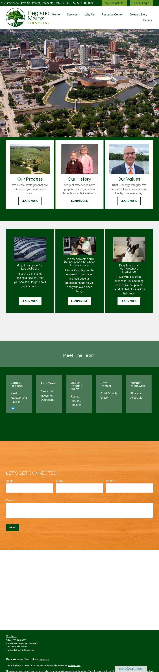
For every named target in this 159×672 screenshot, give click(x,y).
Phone (110, 480)
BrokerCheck (74, 665)
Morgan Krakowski (137, 384)
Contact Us (114, 3)
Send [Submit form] (12, 527)
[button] (56, 14)
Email (59, 480)
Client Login (141, 3)
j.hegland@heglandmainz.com (20, 650)
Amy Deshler (105, 384)
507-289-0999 (83, 3)
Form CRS (44, 659)
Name (9, 480)
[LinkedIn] (13, 408)
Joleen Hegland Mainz (76, 386)
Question (11, 500)
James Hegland (17, 384)
